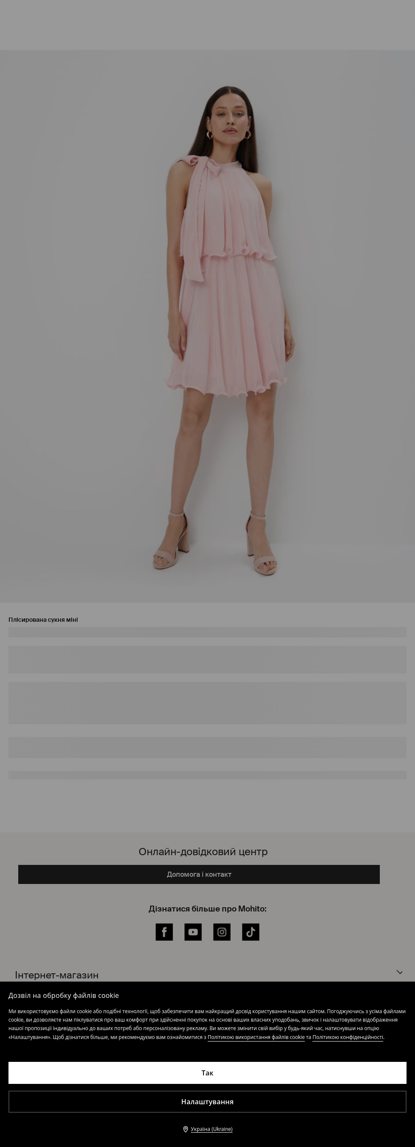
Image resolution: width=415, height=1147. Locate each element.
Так (207, 1073)
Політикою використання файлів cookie (256, 1037)
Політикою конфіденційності (347, 1037)
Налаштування (207, 1101)
